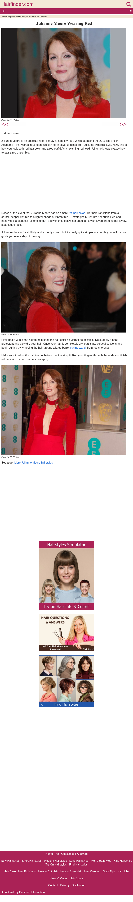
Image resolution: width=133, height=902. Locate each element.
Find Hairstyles (78, 864)
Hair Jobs (123, 871)
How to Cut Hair (48, 871)
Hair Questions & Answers (71, 853)
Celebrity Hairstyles (21, 17)
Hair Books (76, 878)
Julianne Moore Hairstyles (38, 17)
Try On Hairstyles (56, 864)
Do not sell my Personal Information (23, 892)
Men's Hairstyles (101, 860)
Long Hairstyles (78, 860)
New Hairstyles (10, 860)
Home (3, 17)
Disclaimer (78, 885)
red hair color (77, 213)
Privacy (64, 885)
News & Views (58, 878)
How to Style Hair (71, 871)
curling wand (78, 347)
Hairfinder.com (17, 4)
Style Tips (109, 871)
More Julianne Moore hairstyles (33, 462)
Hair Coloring (92, 871)
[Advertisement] (64, 182)
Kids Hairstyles (123, 860)
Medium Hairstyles (55, 860)
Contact (53, 885)
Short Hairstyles (32, 860)
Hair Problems (27, 871)
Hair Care (10, 871)
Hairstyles (9, 17)
